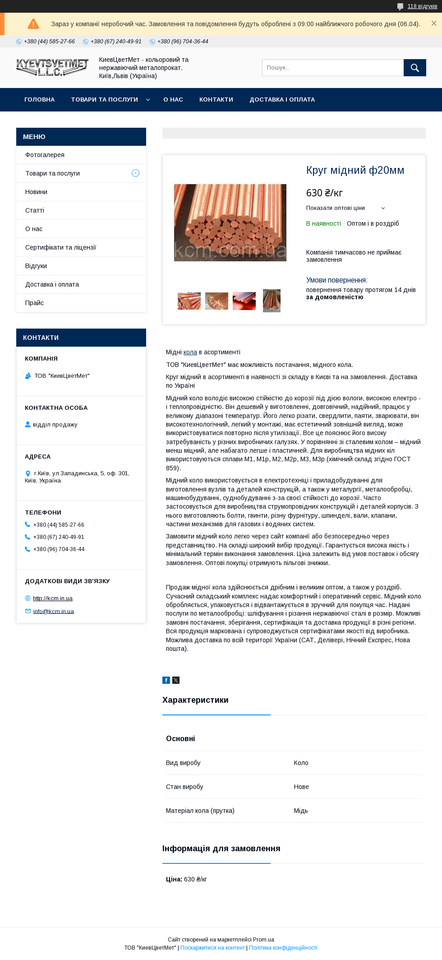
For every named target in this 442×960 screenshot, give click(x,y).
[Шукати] (415, 67)
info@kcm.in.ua (53, 611)
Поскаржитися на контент (212, 948)
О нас (173, 99)
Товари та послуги (104, 99)
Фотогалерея (44, 154)
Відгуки (36, 265)
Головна (39, 99)
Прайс (34, 302)
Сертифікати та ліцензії (61, 247)
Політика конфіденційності (283, 948)
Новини (36, 191)
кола (190, 352)
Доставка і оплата (282, 99)
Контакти (216, 99)
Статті (34, 210)
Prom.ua (263, 940)
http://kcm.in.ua (53, 598)
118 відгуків (422, 6)
